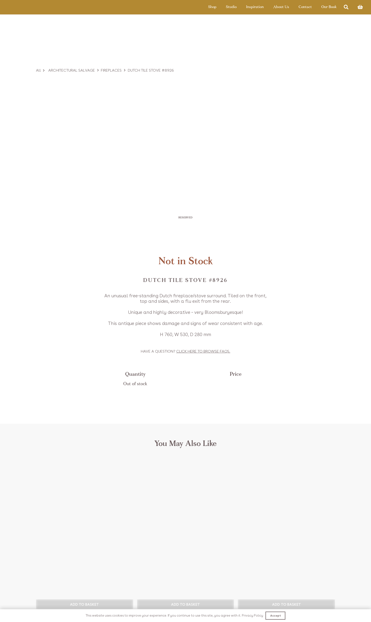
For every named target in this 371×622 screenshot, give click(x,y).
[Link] (29, 8)
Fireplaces (111, 70)
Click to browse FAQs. (203, 351)
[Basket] (360, 8)
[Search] (346, 8)
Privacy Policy (252, 615)
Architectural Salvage (71, 70)
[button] (84, 604)
